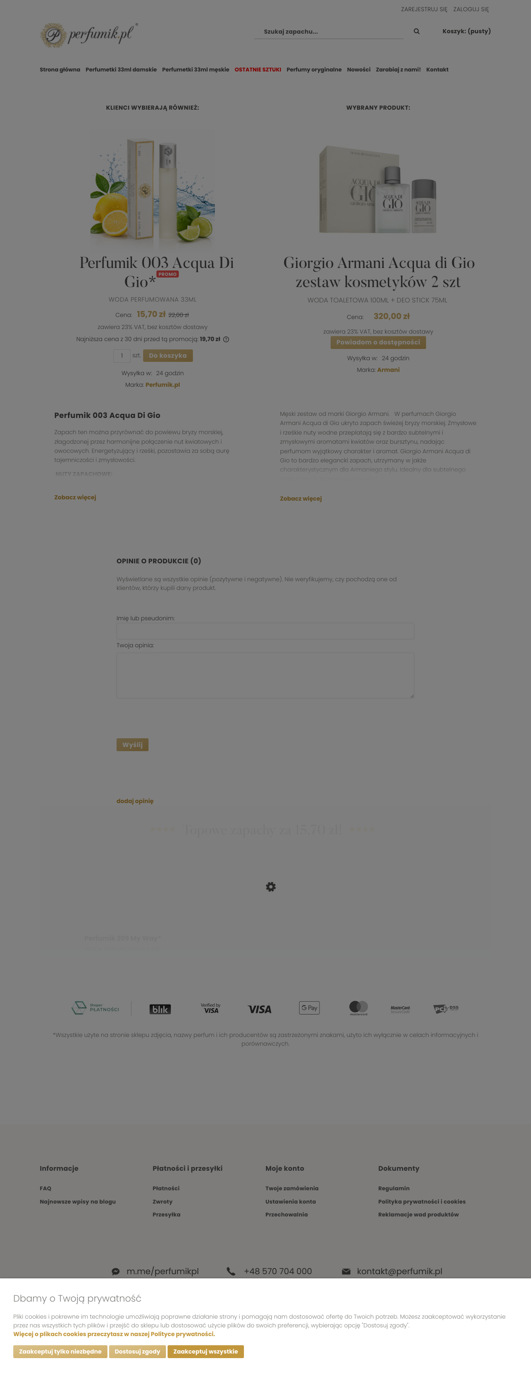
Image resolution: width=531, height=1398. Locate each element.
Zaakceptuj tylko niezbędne (60, 1352)
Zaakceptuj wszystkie (205, 1352)
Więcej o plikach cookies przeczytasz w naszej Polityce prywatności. (114, 1334)
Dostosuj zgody (138, 1352)
